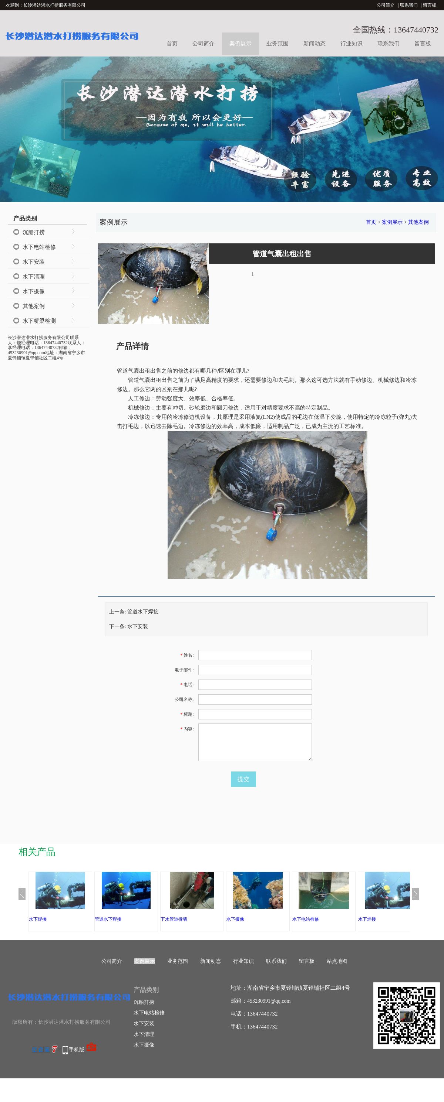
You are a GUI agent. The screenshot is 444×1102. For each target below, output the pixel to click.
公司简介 (385, 5)
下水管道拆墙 (174, 919)
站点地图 (337, 961)
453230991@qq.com (269, 1001)
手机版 (76, 1050)
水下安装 (34, 262)
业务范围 (277, 44)
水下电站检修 (39, 247)
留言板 (429, 5)
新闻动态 (314, 44)
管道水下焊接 (142, 612)
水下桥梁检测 (39, 321)
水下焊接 (38, 919)
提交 (243, 779)
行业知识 (351, 44)
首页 (172, 44)
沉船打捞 (34, 232)
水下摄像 (34, 291)
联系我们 (409, 5)
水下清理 (34, 277)
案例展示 (240, 44)
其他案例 (34, 306)
